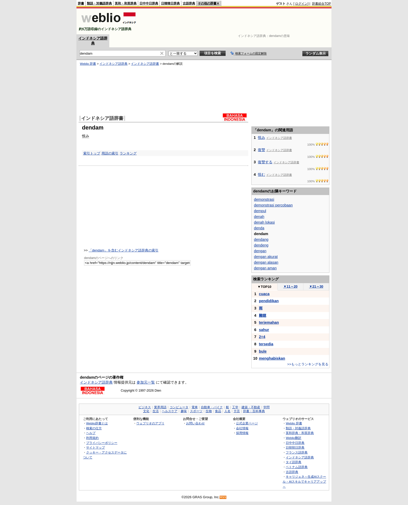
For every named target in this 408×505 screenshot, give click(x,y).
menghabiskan (272, 358)
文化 (146, 411)
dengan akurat (266, 257)
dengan (260, 251)
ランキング (128, 153)
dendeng (261, 245)
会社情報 (242, 428)
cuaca (264, 294)
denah (259, 217)
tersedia (266, 344)
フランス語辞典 (297, 452)
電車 (195, 407)
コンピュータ (179, 407)
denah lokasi (264, 222)
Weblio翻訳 (293, 437)
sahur (264, 330)
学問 (266, 407)
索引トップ (91, 153)
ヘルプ (90, 433)
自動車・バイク (212, 407)
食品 (218, 411)
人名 (227, 411)
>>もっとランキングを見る (307, 364)
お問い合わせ (195, 423)
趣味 (184, 411)
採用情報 (242, 433)
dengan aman (265, 268)
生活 (155, 411)
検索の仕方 (94, 428)
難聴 (262, 315)
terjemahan (269, 322)
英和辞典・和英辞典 (300, 433)
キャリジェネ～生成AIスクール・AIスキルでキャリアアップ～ (304, 481)
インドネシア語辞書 (145, 63)
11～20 (290, 286)
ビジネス (144, 407)
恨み (85, 136)
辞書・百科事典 (254, 411)
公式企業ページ (247, 423)
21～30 (316, 286)
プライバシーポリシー (101, 442)
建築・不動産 (250, 407)
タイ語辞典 (293, 462)
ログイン (301, 3)
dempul (260, 211)
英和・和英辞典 (126, 3)
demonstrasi (264, 199)
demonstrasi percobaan (273, 205)
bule (263, 351)
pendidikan (269, 301)
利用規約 (92, 437)
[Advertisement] (236, 21)
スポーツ (196, 411)
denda (259, 228)
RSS (223, 497)
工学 (235, 407)
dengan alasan (266, 262)
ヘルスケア (169, 411)
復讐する (265, 162)
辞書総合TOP (321, 3)
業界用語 (160, 407)
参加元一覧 (146, 382)
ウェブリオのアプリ (150, 423)
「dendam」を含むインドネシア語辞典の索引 (123, 250)
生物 (209, 411)
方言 (237, 411)
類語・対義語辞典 (99, 3)
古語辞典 (189, 3)
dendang (261, 239)
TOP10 (264, 287)
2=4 (262, 337)
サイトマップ (95, 447)
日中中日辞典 (148, 3)
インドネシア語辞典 (113, 63)
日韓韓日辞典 (170, 3)
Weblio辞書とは (97, 423)
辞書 (81, 3)
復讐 (261, 150)
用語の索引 (109, 153)
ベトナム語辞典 (297, 467)
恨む (261, 174)
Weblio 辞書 (88, 63)
